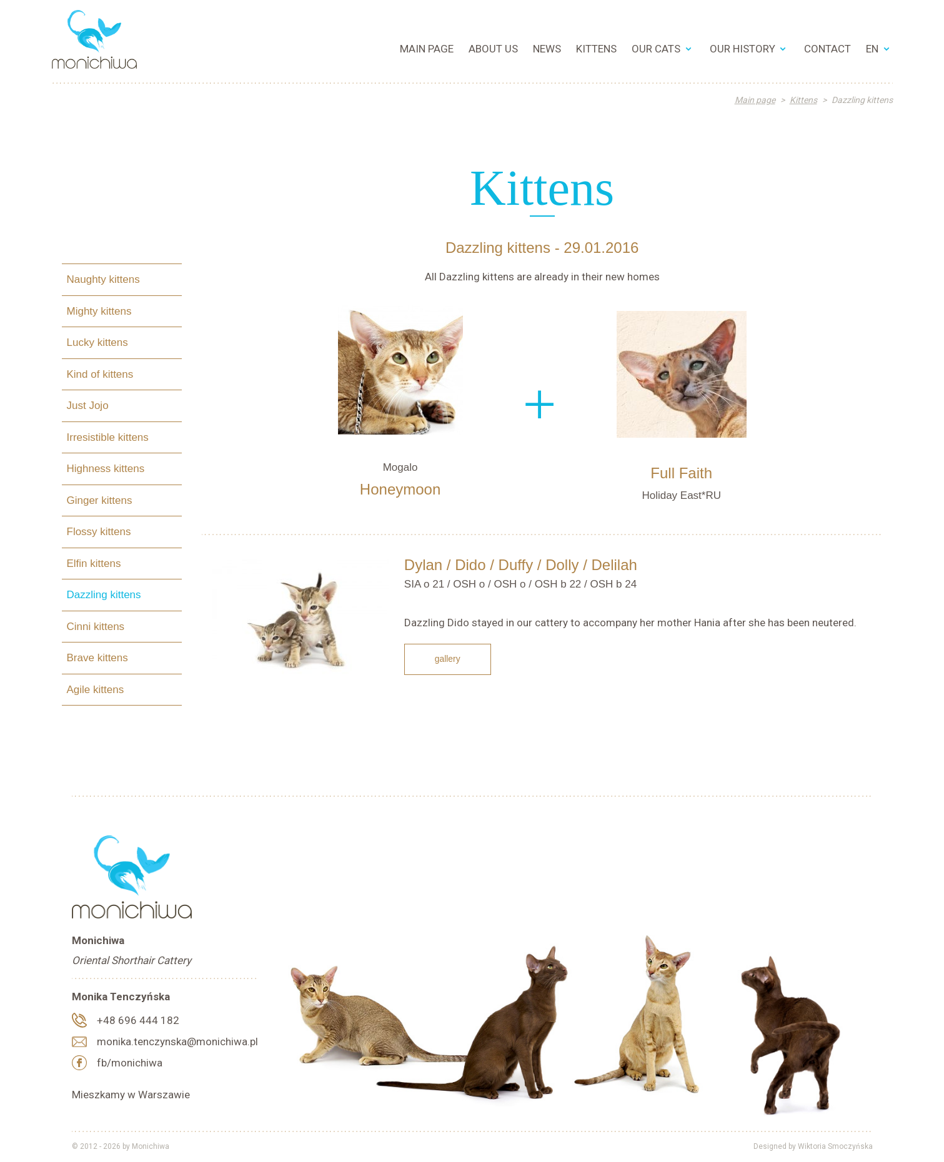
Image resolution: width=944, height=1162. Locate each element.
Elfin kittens (94, 563)
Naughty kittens (103, 279)
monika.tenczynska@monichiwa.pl (177, 1041)
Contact (827, 48)
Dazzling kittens (104, 595)
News (547, 48)
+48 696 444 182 (138, 1020)
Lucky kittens (97, 342)
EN (872, 48)
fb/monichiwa (129, 1062)
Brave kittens (97, 658)
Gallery (447, 659)
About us (493, 48)
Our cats (656, 48)
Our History (742, 48)
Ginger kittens (99, 500)
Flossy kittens (99, 532)
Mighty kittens (99, 311)
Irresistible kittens (108, 437)
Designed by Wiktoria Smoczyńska (813, 1146)
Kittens (596, 48)
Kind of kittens (100, 374)
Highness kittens (106, 469)
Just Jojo (88, 405)
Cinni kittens (96, 626)
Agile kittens (95, 689)
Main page (427, 48)
